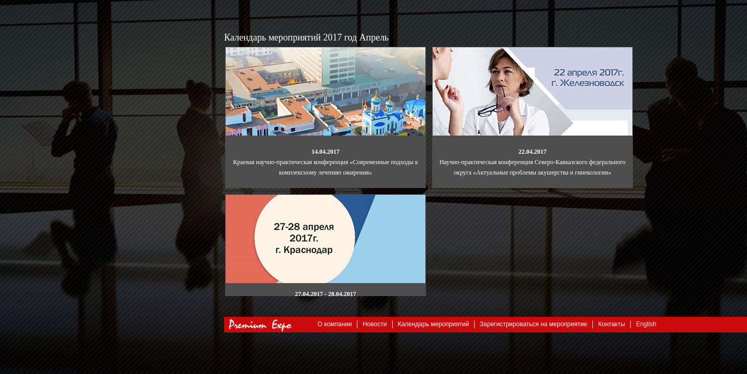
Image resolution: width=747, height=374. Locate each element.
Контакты (611, 324)
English (646, 324)
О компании (334, 324)
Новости (374, 324)
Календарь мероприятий (433, 324)
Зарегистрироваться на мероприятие (533, 324)
